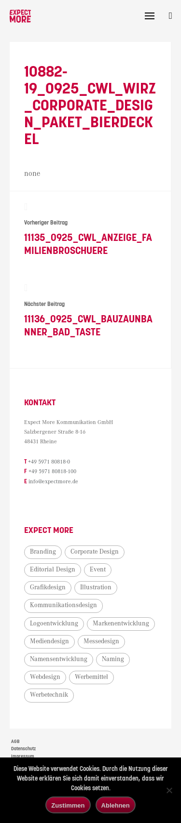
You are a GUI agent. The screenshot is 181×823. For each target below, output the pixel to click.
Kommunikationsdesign (63, 606)
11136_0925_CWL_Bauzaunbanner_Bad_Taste (90, 312)
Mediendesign (49, 642)
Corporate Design (94, 552)
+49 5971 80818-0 (49, 463)
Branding (43, 552)
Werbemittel (91, 678)
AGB (15, 742)
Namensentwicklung (58, 660)
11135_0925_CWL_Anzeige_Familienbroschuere (90, 229)
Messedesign (101, 642)
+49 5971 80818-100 (52, 473)
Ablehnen (115, 805)
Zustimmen (67, 805)
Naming (113, 660)
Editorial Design (52, 570)
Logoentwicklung (54, 624)
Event (98, 570)
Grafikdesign (48, 588)
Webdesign (45, 678)
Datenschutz (23, 749)
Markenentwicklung (121, 624)
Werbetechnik (49, 695)
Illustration (95, 588)
